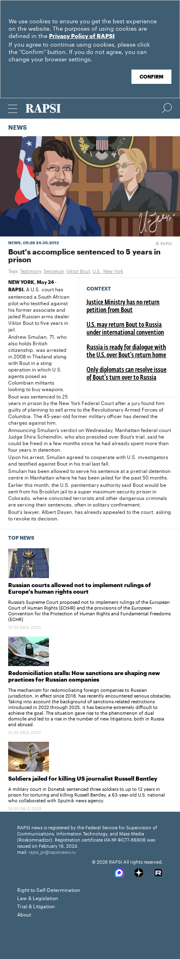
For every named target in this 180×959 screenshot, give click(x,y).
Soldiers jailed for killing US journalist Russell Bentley (82, 779)
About (24, 914)
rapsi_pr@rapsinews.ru (52, 851)
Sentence (54, 270)
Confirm (151, 76)
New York (113, 270)
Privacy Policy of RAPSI (82, 36)
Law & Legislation (37, 897)
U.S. (97, 270)
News (17, 128)
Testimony (30, 270)
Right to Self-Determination (48, 889)
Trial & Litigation (36, 905)
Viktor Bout (78, 270)
